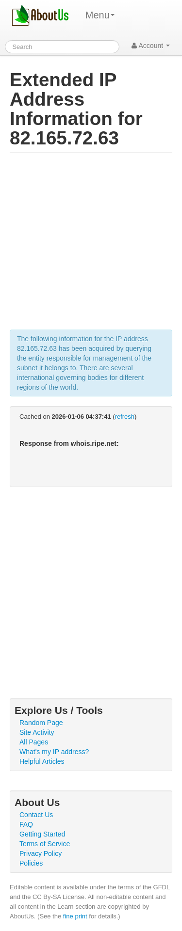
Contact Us (36, 815)
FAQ (26, 824)
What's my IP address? (54, 752)
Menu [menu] (100, 15)
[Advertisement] (91, 246)
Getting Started (42, 834)
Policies (31, 863)
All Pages (33, 742)
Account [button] (151, 45)
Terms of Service (44, 844)
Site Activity (36, 732)
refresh (124, 416)
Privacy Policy (40, 853)
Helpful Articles (42, 761)
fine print (75, 916)
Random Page (41, 722)
